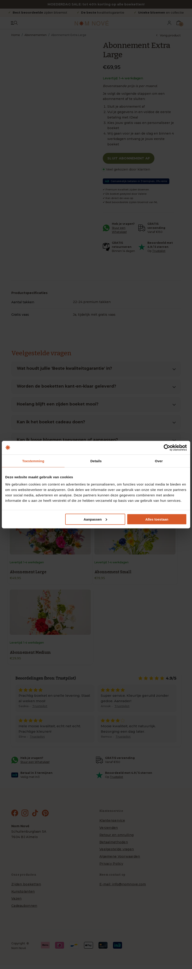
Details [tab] (96, 461)
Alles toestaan (156, 519)
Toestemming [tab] (33, 461)
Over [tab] (159, 461)
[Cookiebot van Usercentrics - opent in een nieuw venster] (167, 447)
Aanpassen (95, 519)
